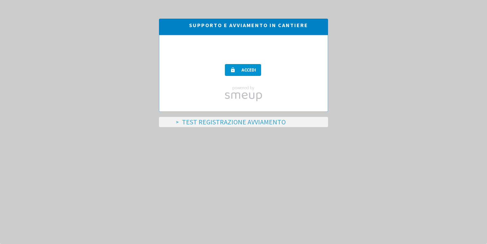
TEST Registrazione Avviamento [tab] (234, 122)
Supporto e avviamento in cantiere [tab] (248, 25)
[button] (243, 70)
